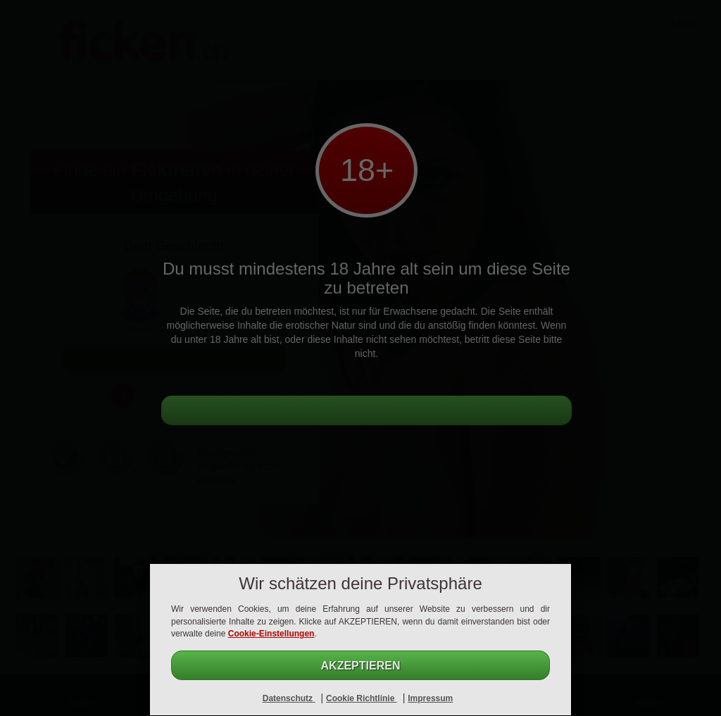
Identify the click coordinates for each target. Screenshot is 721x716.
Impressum (430, 698)
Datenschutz (289, 698)
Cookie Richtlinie (361, 698)
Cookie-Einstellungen (271, 634)
